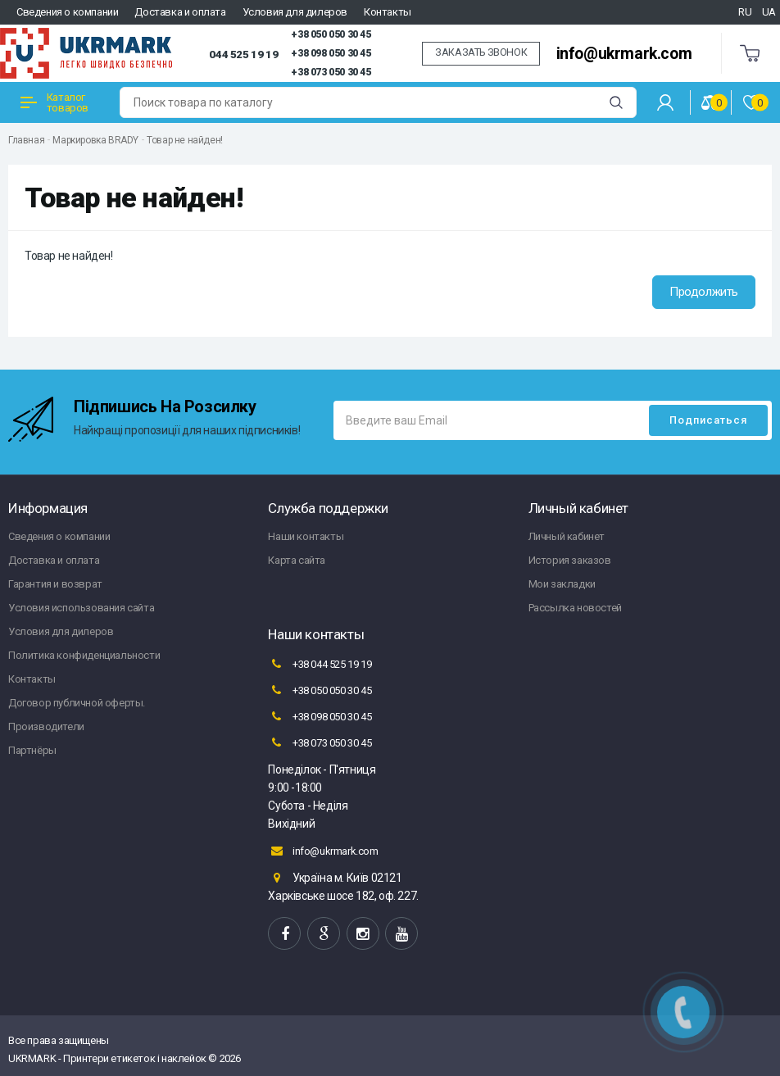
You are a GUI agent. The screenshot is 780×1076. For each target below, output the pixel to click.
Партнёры (32, 750)
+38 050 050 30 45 (330, 34)
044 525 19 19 (243, 54)
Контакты (387, 12)
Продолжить (703, 291)
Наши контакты (305, 536)
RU (744, 12)
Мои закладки (562, 584)
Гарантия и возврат (55, 584)
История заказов (569, 560)
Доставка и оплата (179, 12)
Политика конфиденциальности (84, 655)
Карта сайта (296, 560)
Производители (46, 726)
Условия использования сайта (81, 608)
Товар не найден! (185, 140)
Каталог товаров (54, 102)
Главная (26, 140)
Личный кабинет (566, 536)
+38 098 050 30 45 (330, 53)
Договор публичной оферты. (76, 703)
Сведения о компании (67, 12)
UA (769, 12)
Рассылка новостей (575, 608)
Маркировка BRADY (95, 140)
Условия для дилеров (295, 12)
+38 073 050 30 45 (330, 72)
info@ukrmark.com (624, 53)
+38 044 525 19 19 (319, 664)
